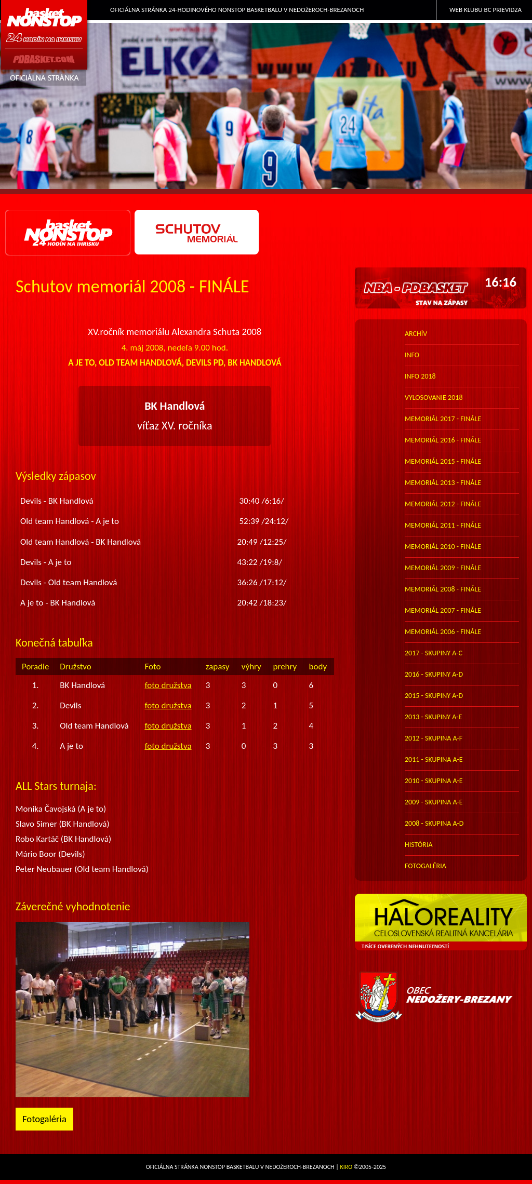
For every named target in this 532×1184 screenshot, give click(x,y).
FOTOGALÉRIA (425, 866)
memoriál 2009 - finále (443, 567)
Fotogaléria (44, 1119)
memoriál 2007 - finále (443, 610)
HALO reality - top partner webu (441, 927)
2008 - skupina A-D (434, 823)
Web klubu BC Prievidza (485, 10)
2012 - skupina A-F (433, 738)
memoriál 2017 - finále (443, 418)
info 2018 (420, 376)
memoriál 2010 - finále (443, 546)
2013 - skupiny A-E (433, 716)
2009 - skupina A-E (434, 802)
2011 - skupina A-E (434, 759)
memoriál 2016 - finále (443, 440)
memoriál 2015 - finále (443, 461)
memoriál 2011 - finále (443, 525)
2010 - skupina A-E (434, 780)
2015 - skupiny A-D (434, 695)
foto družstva (167, 685)
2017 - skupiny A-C (433, 653)
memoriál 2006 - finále (443, 631)
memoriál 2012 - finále (443, 504)
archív (416, 333)
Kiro (346, 1166)
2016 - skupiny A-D (434, 674)
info (412, 355)
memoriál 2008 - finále (443, 589)
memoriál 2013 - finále (443, 482)
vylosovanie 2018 (433, 397)
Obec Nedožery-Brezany (441, 997)
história (419, 844)
